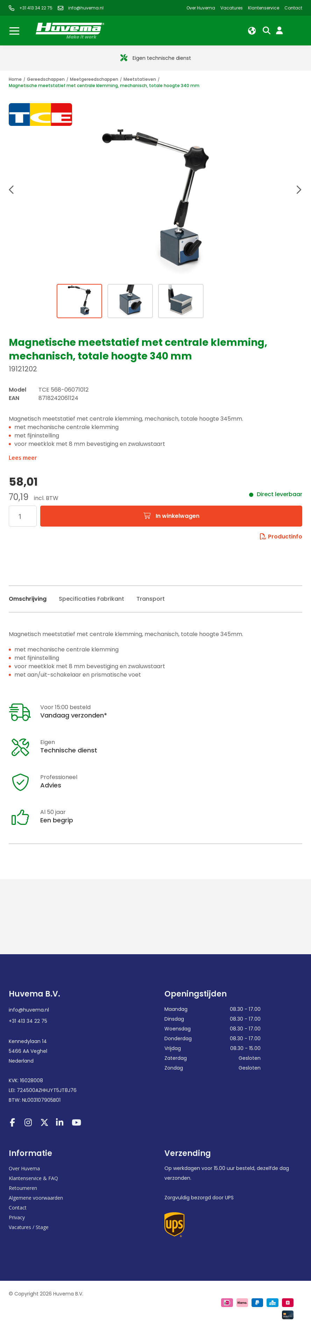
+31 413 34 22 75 (28, 1021)
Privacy (17, 1217)
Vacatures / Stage (29, 1227)
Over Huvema (24, 1168)
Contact (18, 1207)
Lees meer (23, 458)
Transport (150, 599)
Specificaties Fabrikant (91, 599)
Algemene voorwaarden (36, 1197)
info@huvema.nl (29, 1009)
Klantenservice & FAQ (33, 1178)
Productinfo (281, 537)
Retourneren (23, 1188)
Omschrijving (28, 599)
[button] (12, 190)
